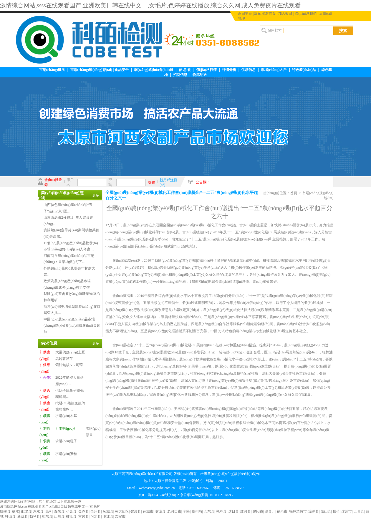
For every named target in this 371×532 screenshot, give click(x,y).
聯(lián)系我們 (306, 13)
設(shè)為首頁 (265, 13)
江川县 (59, 516)
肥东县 (47, 516)
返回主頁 (245, 13)
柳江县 (71, 516)
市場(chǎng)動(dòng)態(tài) (91, 70)
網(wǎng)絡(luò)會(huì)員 (153, 70)
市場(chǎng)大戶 (274, 70)
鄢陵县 (5, 511)
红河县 (245, 511)
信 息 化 (185, 70)
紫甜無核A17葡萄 (69, 365)
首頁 (293, 193)
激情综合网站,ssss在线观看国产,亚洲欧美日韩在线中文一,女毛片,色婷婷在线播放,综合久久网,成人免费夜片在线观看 (150, 5)
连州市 (346, 511)
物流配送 (200, 75)
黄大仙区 (122, 511)
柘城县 (108, 511)
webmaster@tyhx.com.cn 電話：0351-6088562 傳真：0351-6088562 (191, 488)
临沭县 (108, 516)
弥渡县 (135, 511)
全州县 (95, 511)
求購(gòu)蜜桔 (66, 454)
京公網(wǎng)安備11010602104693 (206, 495)
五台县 (359, 511)
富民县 (83, 516)
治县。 (270, 511)
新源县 (22, 516)
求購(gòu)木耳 (66, 416)
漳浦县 (313, 511)
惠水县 (38, 511)
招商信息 (180, 75)
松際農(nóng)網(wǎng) (217, 474)
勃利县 (34, 516)
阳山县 (326, 511)
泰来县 (59, 511)
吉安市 (120, 516)
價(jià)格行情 (206, 70)
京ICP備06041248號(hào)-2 (158, 495)
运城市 (148, 511)
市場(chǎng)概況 (52, 70)
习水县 (95, 516)
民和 (48, 511)
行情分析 (229, 70)
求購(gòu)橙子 (66, 441)
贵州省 (197, 511)
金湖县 (83, 511)
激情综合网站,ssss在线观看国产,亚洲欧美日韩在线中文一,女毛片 (50, 506)
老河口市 (174, 511)
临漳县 (160, 511)
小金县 (71, 511)
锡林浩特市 (298, 511)
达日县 (233, 511)
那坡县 (26, 511)
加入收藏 (285, 13)
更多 (95, 195)
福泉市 (282, 511)
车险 (186, 511)
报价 (336, 511)
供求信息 (248, 70)
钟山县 (10, 516)
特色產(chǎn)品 (304, 70)
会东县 (209, 511)
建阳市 (258, 511)
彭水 (15, 511)
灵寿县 (221, 511)
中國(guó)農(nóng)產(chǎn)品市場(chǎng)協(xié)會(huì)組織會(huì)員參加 (72, 325)
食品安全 (122, 70)
